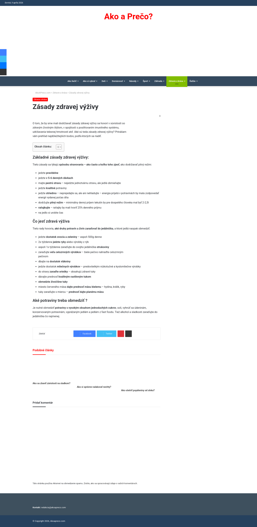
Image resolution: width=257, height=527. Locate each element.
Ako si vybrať (89, 81)
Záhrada (158, 81)
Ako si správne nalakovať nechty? (94, 387)
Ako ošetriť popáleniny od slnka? (138, 390)
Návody (133, 81)
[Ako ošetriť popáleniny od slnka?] (140, 372)
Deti (103, 81)
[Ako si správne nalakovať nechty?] (96, 371)
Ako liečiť (72, 81)
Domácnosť (117, 81)
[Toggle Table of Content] (57, 147)
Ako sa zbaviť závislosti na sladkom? (51, 383)
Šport (145, 81)
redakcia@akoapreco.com (53, 507)
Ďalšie (193, 81)
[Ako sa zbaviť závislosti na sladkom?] (52, 369)
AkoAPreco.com (42, 92)
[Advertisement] (128, 52)
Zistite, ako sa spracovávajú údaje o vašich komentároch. (111, 483)
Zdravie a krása (176, 81)
